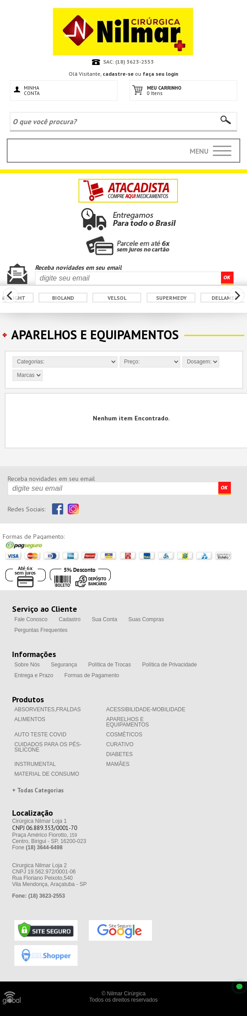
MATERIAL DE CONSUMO (46, 774)
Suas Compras (146, 619)
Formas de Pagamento (92, 675)
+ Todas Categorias (38, 790)
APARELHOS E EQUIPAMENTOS (127, 722)
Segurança (64, 664)
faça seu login (160, 73)
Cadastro (70, 619)
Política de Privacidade (169, 664)
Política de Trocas (109, 664)
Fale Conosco (31, 619)
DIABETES (119, 754)
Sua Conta (104, 619)
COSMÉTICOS (124, 734)
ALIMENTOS (29, 719)
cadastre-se (118, 73)
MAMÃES (118, 764)
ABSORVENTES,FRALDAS (47, 709)
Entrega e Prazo (33, 675)
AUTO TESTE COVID (40, 734)
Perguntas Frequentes (41, 630)
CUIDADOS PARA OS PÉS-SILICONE (48, 747)
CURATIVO (120, 744)
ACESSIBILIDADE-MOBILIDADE (146, 709)
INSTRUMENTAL (35, 764)
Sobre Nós (27, 664)
